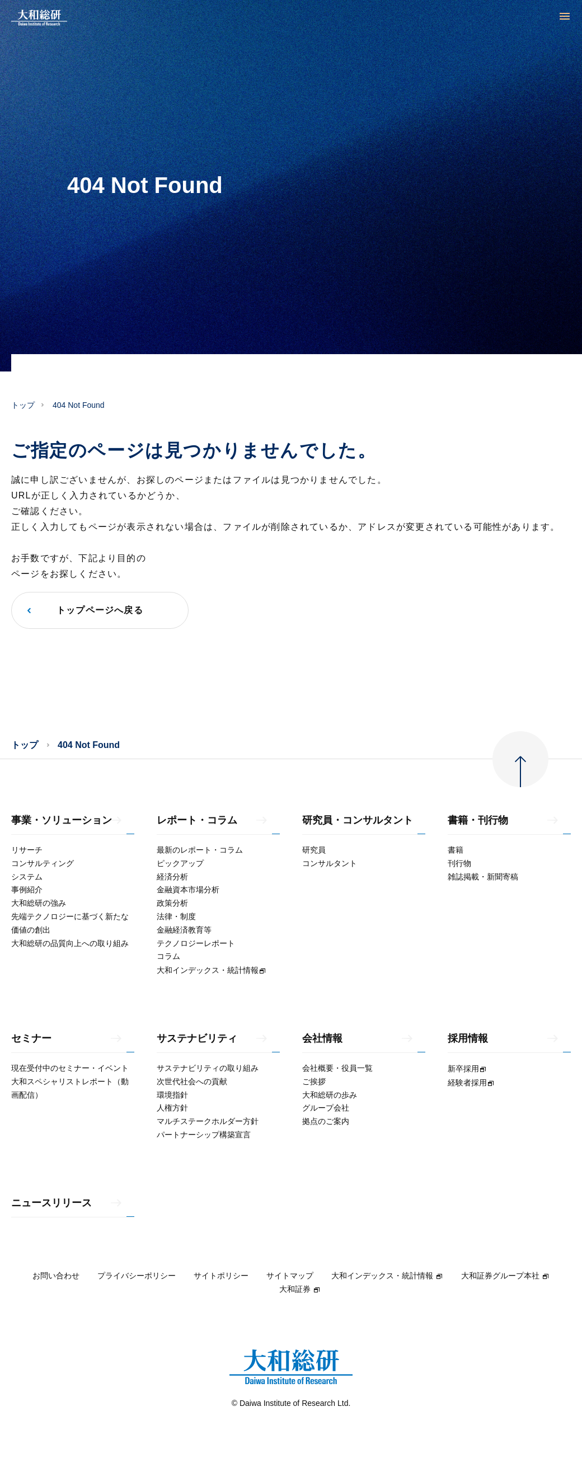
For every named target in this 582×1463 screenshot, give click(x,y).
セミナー (31, 1038)
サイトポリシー (221, 1275)
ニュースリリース (51, 1203)
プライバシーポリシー (136, 1275)
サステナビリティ (197, 1038)
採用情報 (468, 1038)
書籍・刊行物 (478, 820)
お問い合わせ (55, 1275)
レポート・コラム (197, 820)
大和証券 (300, 1289)
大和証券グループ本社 (505, 1275)
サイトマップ (289, 1275)
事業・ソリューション (61, 820)
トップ (23, 405)
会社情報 (322, 1038)
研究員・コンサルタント (357, 820)
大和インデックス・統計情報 (387, 1275)
